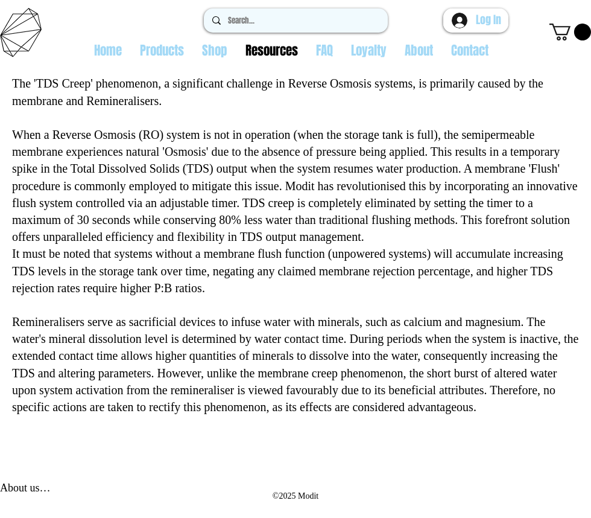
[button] (570, 32)
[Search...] (295, 20)
